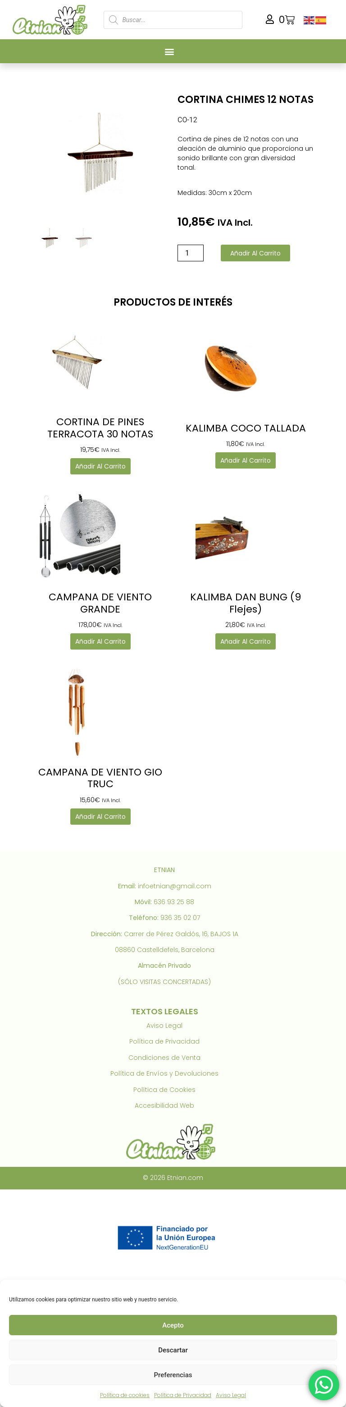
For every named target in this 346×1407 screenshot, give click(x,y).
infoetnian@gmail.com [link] (174, 886)
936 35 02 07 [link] (180, 917)
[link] (51, 20)
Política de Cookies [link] (164, 1089)
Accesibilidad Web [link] (164, 1105)
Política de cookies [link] (125, 1395)
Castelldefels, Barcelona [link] (175, 949)
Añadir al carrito (255, 253)
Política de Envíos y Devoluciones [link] (164, 1073)
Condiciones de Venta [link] (164, 1057)
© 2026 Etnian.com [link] (173, 1177)
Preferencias (173, 1375)
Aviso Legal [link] (231, 1395)
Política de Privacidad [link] (182, 1395)
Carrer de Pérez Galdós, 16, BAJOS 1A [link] (181, 933)
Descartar (173, 1350)
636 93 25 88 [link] (174, 901)
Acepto (173, 1325)
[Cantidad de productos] (191, 253)
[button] (169, 51)
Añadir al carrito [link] (100, 466)
